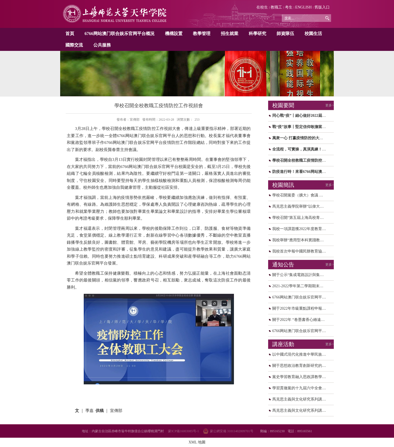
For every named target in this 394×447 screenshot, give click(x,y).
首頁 (69, 33)
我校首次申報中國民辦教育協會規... (302, 251)
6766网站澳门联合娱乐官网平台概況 (120, 33)
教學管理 (201, 33)
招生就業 (229, 33)
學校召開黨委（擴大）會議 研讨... (301, 195)
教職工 (276, 7)
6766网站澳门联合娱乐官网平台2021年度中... (310, 297)
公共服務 (102, 45)
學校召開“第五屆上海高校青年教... (301, 218)
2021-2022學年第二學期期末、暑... (301, 286)
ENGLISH (303, 7)
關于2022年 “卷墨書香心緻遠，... (300, 320)
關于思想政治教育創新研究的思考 (301, 366)
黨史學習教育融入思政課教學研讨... (302, 377)
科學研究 (257, 33)
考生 (288, 7)
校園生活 (313, 33)
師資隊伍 (285, 33)
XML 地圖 (197, 442)
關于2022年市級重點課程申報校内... (302, 308)
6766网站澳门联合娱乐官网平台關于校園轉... (310, 331)
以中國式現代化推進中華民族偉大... (302, 354)
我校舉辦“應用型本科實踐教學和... (301, 240)
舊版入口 (322, 7)
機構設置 (173, 33)
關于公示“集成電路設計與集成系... (301, 275)
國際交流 (74, 45)
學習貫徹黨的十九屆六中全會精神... (302, 388)
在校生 (262, 7)
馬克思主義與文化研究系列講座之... (302, 399)
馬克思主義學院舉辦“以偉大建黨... (301, 206)
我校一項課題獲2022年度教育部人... (302, 229)
